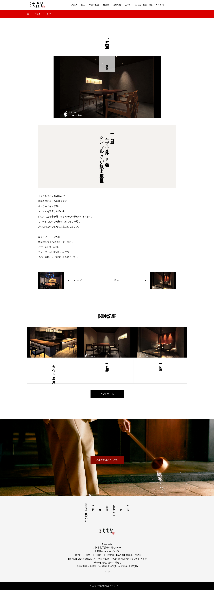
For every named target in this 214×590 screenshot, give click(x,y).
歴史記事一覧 (107, 394)
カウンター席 (53, 370)
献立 (83, 5)
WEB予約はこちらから (107, 460)
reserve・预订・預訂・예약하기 (149, 5)
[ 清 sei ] (160, 367)
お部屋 (106, 5)
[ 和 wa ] (107, 367)
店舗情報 (117, 5)
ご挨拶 (74, 5)
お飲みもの (94, 5)
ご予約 (128, 5)
